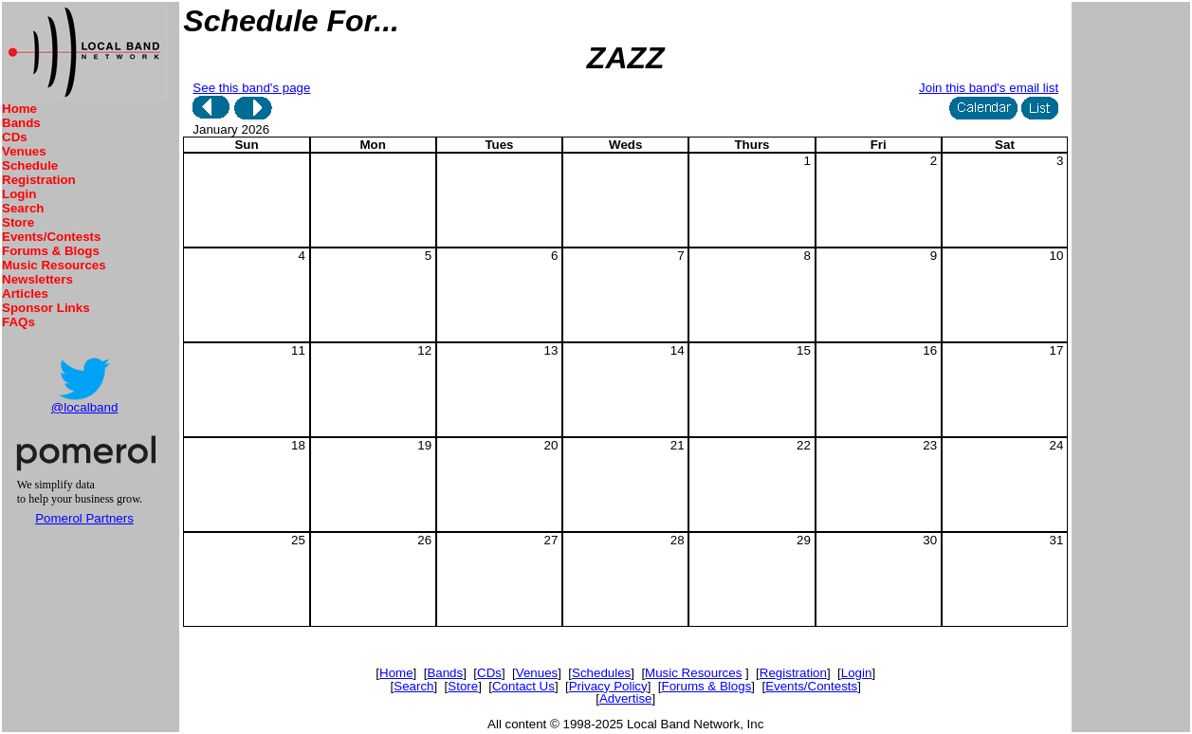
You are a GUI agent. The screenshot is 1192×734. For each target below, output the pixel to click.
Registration (39, 180)
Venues (24, 151)
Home (19, 108)
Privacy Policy (608, 686)
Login (19, 194)
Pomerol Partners (84, 518)
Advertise (625, 698)
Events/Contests (51, 236)
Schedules (601, 673)
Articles (25, 293)
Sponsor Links (46, 308)
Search (23, 208)
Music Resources (54, 265)
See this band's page (251, 88)
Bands (21, 123)
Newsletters (37, 279)
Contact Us (523, 686)
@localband (85, 407)
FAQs (18, 322)
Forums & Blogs (51, 251)
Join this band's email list (988, 88)
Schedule (30, 165)
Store (18, 222)
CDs (15, 137)
